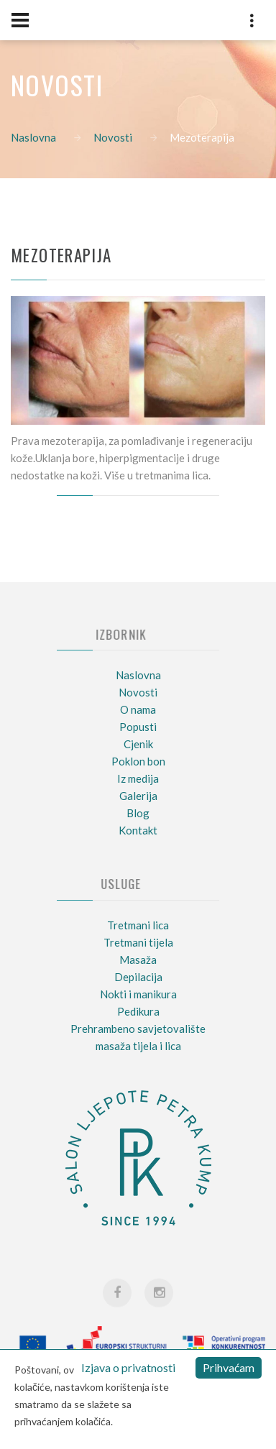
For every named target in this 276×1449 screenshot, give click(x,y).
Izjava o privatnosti (128, 1367)
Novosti (112, 137)
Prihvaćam (228, 1367)
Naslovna (33, 137)
